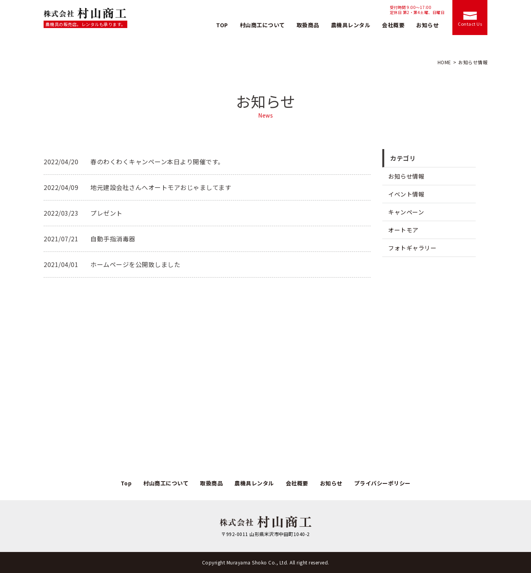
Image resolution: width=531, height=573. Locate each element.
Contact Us (470, 24)
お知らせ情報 (406, 176)
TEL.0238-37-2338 (347, 10)
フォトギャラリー (412, 248)
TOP (222, 25)
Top (126, 483)
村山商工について (262, 25)
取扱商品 (308, 25)
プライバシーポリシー (382, 483)
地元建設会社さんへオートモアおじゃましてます (160, 187)
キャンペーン (406, 212)
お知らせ (427, 25)
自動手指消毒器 (112, 238)
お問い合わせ (342, 444)
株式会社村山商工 (85, 13)
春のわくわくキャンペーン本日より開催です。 (157, 161)
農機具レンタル (351, 25)
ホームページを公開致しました (135, 264)
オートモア (403, 230)
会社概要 (393, 25)
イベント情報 (406, 194)
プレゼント (106, 213)
